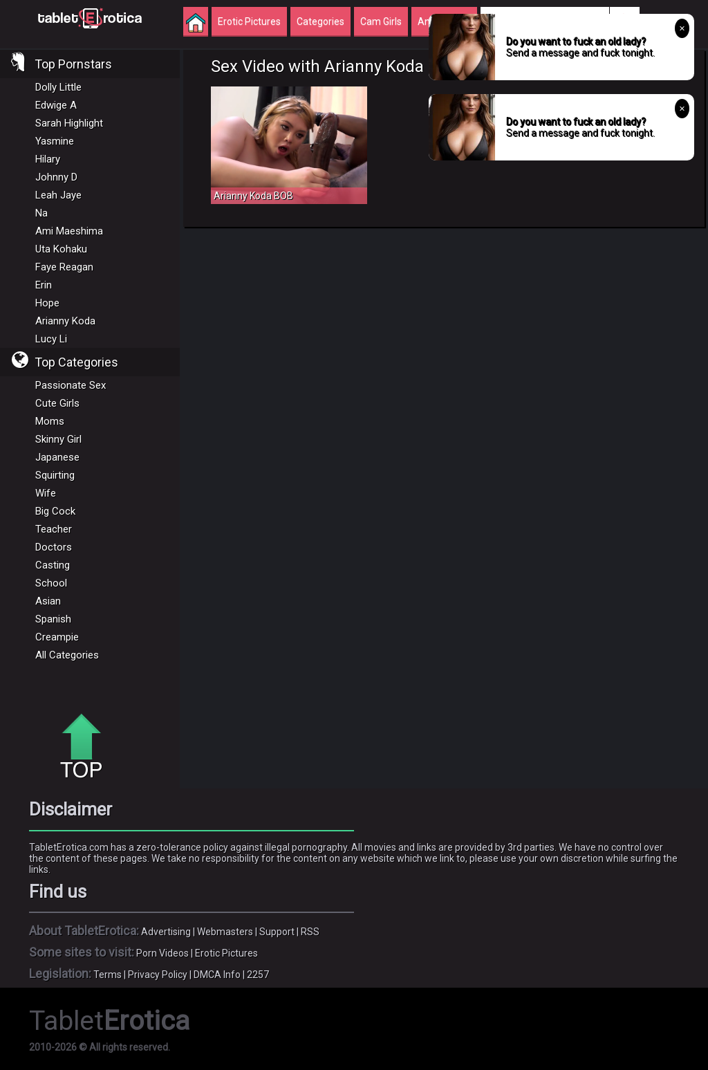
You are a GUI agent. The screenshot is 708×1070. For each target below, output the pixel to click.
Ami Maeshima (69, 231)
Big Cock (55, 511)
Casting (52, 565)
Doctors (53, 547)
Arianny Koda (65, 321)
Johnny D (56, 177)
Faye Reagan (64, 267)
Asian (48, 601)
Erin (43, 285)
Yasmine (54, 141)
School (51, 583)
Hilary (47, 159)
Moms (49, 421)
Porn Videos (162, 953)
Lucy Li (51, 339)
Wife (45, 493)
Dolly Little (58, 87)
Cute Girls (57, 403)
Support (277, 931)
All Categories (67, 655)
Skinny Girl (58, 439)
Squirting (55, 475)
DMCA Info (217, 974)
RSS (310, 931)
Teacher (53, 529)
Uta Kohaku (61, 249)
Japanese (57, 457)
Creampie (57, 637)
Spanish (53, 619)
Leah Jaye (58, 195)
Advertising (166, 931)
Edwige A (56, 105)
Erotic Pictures (226, 953)
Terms (107, 974)
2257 (258, 974)
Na (41, 213)
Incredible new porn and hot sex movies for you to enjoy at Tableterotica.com (90, 17)
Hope (47, 303)
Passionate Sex (70, 385)
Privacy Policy (157, 974)
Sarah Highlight (69, 123)
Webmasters (225, 931)
